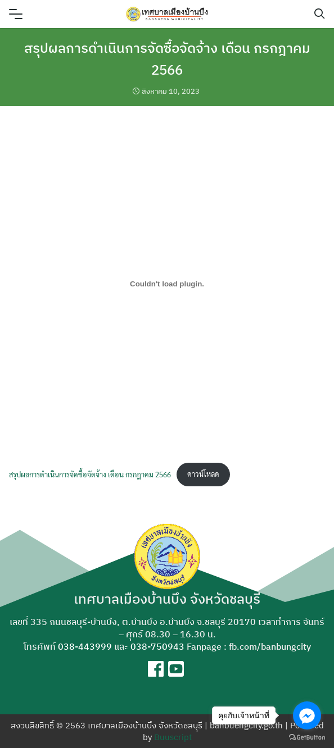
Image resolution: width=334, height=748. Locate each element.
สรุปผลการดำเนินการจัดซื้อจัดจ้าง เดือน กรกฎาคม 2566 (90, 473)
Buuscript (173, 737)
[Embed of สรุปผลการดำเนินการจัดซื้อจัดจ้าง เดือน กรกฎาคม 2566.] (167, 283)
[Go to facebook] (307, 715)
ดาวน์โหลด (203, 473)
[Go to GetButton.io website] (307, 736)
